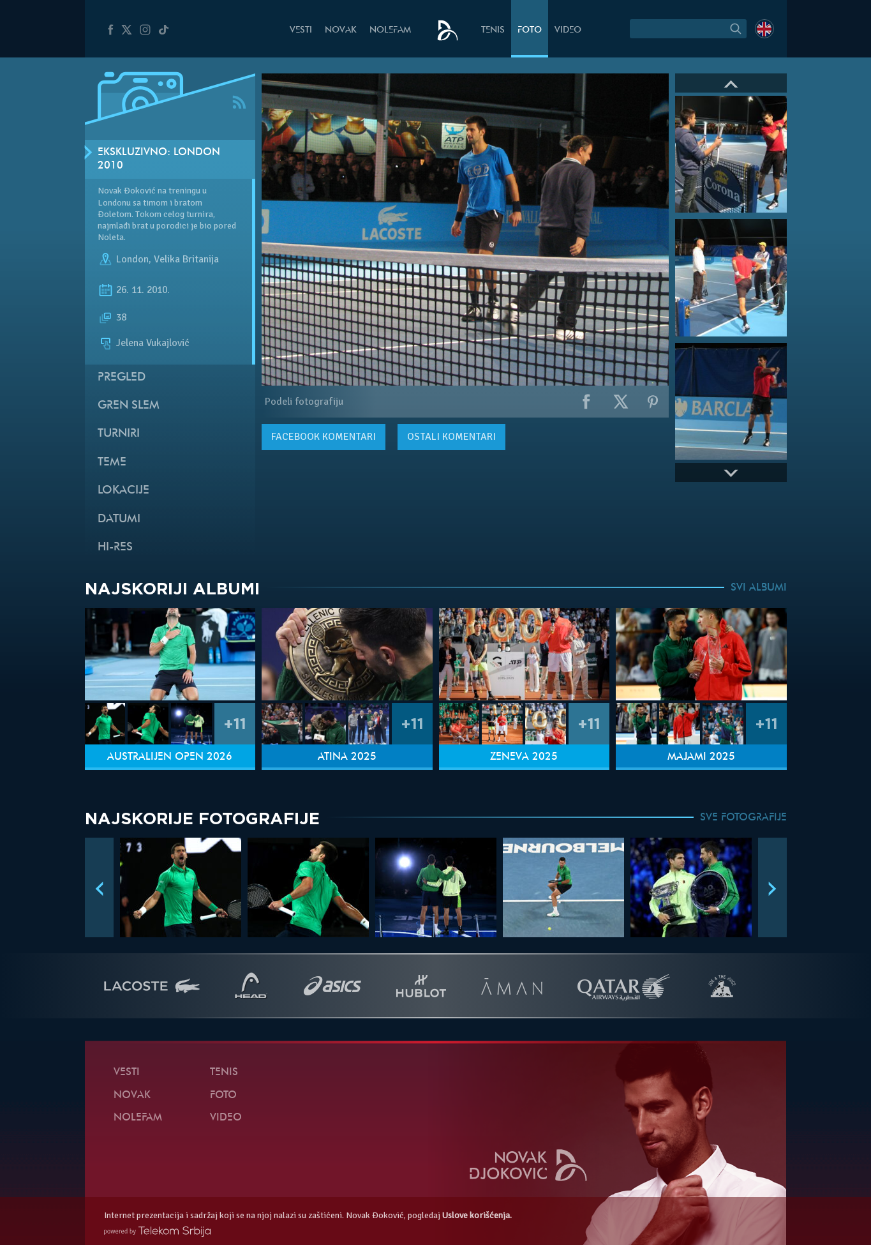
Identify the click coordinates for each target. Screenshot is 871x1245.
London (132, 259)
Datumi (119, 519)
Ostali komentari (451, 436)
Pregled (121, 378)
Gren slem (129, 406)
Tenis (493, 30)
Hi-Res (115, 547)
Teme (112, 462)
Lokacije (123, 491)
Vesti (301, 30)
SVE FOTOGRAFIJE (743, 818)
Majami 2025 (701, 757)
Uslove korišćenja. (477, 1215)
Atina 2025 (347, 757)
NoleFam (390, 30)
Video (568, 30)
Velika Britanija (186, 259)
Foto (529, 30)
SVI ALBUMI (759, 588)
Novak (341, 30)
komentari (323, 436)
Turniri (119, 434)
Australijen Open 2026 (169, 757)
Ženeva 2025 (524, 757)
